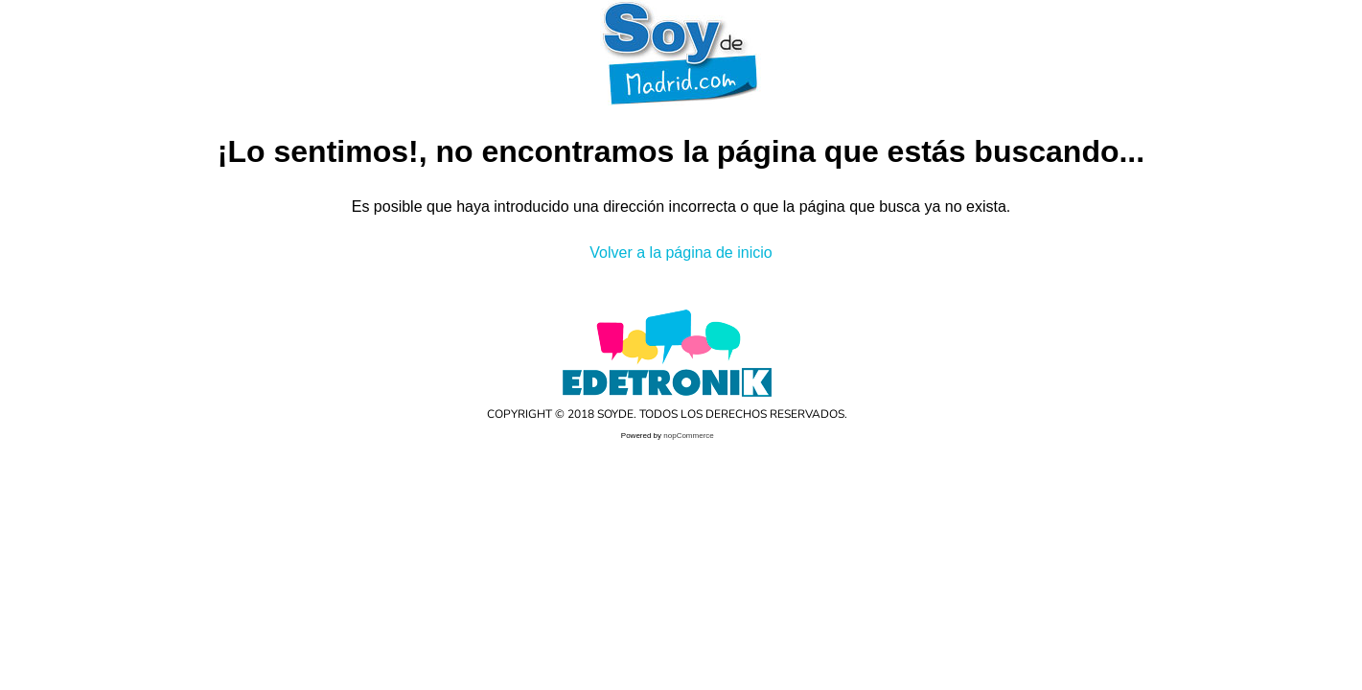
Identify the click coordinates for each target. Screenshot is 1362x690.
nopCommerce (688, 435)
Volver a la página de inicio (680, 252)
